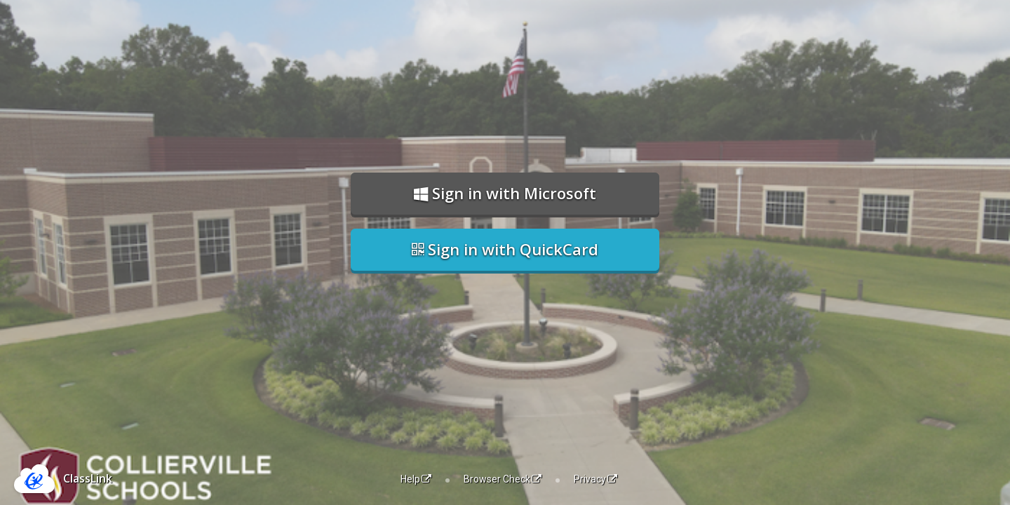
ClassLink (87, 478)
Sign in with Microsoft (505, 192)
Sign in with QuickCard (505, 249)
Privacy (595, 479)
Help (415, 479)
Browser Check (502, 479)
